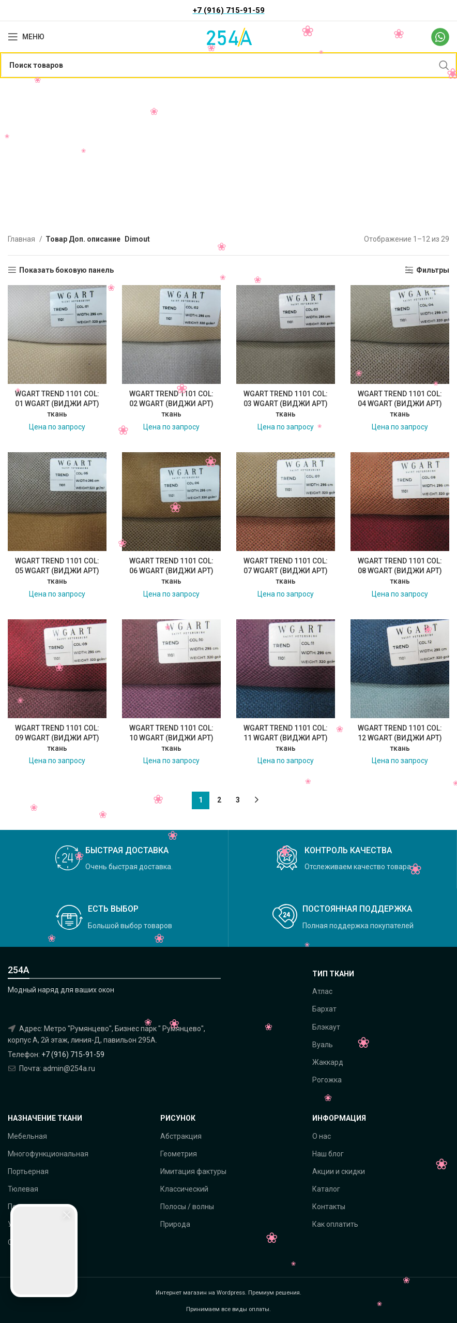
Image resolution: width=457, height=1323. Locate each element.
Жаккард (327, 1062)
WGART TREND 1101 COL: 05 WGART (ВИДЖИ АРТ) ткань (57, 571)
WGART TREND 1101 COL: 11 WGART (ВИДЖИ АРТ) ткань (285, 738)
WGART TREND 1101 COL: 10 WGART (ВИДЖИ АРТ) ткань (171, 738)
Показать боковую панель (66, 270)
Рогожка (327, 1080)
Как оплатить (335, 1224)
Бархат (324, 1009)
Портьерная (28, 1171)
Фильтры (432, 270)
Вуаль (322, 1044)
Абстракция (181, 1136)
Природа (175, 1224)
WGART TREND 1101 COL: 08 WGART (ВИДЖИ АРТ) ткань (400, 571)
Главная (22, 239)
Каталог (326, 1189)
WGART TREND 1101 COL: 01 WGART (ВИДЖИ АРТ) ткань (57, 404)
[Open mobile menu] (26, 36)
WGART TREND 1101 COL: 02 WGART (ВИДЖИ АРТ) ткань (171, 404)
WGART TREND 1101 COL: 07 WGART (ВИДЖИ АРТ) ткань (285, 571)
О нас (321, 1136)
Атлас (322, 991)
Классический (184, 1189)
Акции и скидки (338, 1171)
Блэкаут (326, 1027)
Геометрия (178, 1154)
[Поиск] (228, 65)
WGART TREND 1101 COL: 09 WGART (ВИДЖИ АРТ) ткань (57, 738)
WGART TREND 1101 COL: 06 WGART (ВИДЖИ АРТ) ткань (171, 571)
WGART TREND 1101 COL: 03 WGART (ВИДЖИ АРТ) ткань (285, 404)
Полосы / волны (187, 1206)
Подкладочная (33, 1206)
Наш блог (328, 1154)
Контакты (328, 1206)
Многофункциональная (48, 1154)
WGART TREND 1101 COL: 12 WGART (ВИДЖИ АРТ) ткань (400, 738)
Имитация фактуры (193, 1171)
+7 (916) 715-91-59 (72, 1054)
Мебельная (27, 1136)
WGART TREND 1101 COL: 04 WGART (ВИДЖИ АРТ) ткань (400, 404)
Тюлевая (23, 1189)
